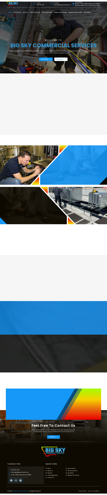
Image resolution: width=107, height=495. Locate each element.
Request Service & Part (75, 12)
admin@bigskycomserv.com (62, 5)
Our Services (17, 12)
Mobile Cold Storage (60, 12)
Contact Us (95, 12)
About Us (25, 12)
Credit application (46, 12)
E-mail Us (56, 3)
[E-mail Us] (52, 4)
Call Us (38, 3)
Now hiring (87, 12)
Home (10, 12)
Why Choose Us (35, 12)
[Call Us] (34, 4)
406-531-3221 (40, 5)
